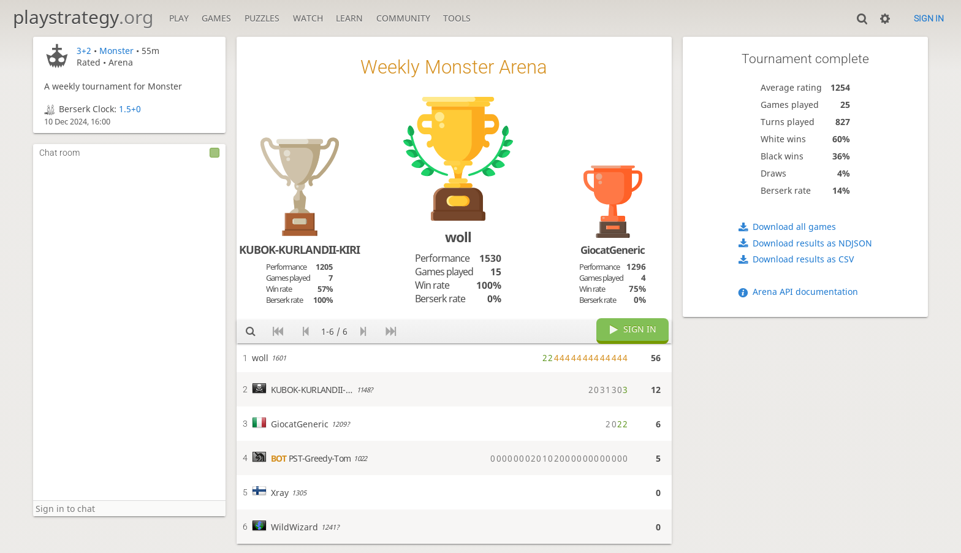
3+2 (84, 50)
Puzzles (262, 18)
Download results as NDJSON (812, 243)
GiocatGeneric (612, 250)
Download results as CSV (803, 259)
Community (403, 18)
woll (458, 236)
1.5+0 (130, 109)
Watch (308, 18)
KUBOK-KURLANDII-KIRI (299, 249)
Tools (457, 18)
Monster (116, 50)
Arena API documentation (805, 291)
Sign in (929, 18)
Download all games (794, 226)
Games (216, 18)
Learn (349, 18)
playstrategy (83, 16)
